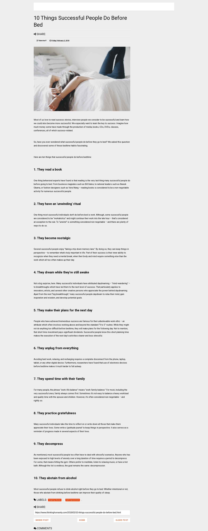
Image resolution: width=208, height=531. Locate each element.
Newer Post (42, 520)
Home (82, 520)
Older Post (122, 520)
